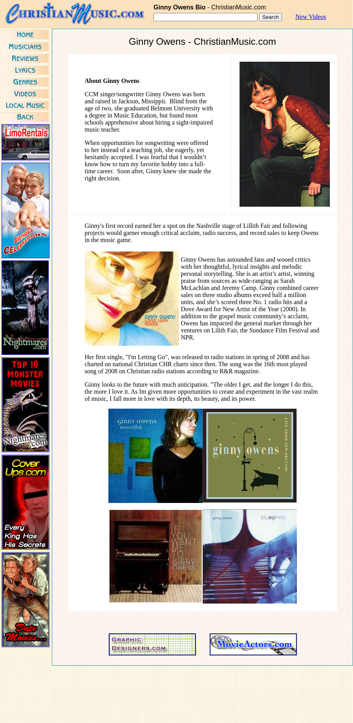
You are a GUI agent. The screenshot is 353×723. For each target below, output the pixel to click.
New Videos (310, 16)
